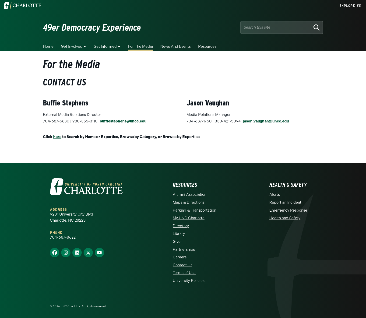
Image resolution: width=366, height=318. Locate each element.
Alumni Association (189, 194)
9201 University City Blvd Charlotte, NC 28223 (71, 217)
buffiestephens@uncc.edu (123, 121)
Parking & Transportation (194, 210)
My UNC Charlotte (188, 218)
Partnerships (184, 249)
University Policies (188, 280)
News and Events (175, 46)
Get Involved (71, 46)
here (57, 137)
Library (179, 233)
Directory (181, 226)
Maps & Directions (188, 202)
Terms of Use (184, 273)
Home (48, 46)
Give (176, 241)
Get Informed (105, 46)
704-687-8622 (63, 237)
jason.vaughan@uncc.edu (266, 121)
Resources (207, 46)
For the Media (140, 46)
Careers (180, 257)
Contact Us (182, 265)
